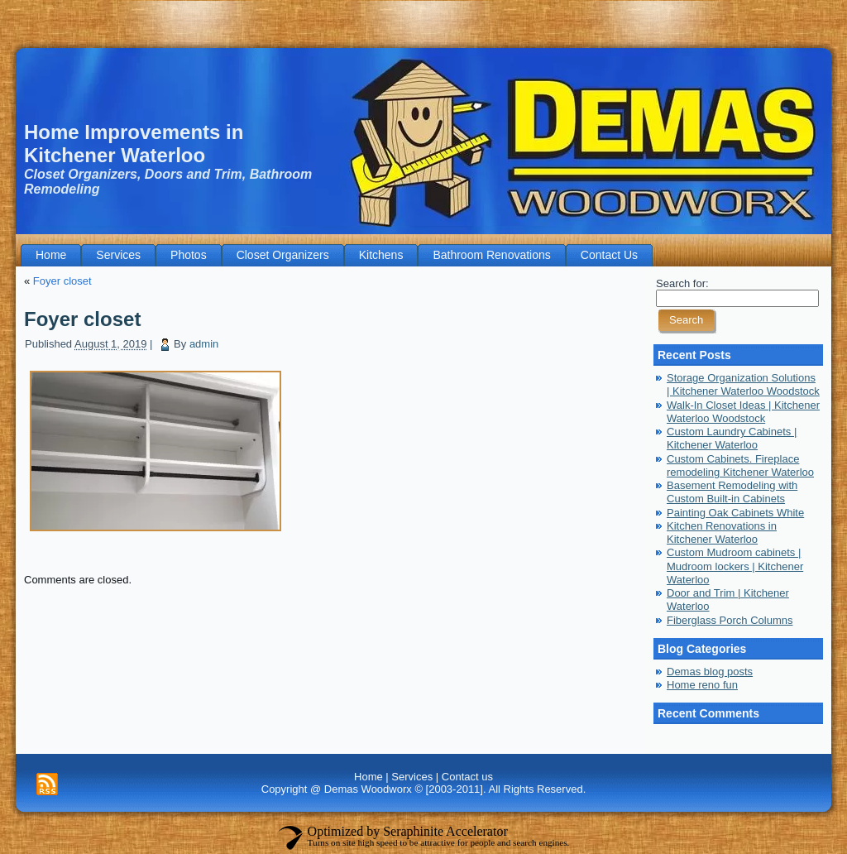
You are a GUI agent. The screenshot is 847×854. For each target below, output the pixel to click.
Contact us (467, 776)
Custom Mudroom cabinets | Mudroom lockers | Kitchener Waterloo (735, 566)
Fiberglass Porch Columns (729, 620)
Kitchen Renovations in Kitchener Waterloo (722, 532)
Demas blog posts (710, 671)
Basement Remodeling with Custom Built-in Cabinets (732, 492)
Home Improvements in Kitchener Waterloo (133, 143)
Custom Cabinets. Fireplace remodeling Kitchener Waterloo (740, 465)
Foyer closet (62, 281)
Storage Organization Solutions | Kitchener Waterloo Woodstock (743, 384)
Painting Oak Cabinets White (735, 512)
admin (203, 344)
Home (368, 776)
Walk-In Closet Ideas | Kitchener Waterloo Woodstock (743, 412)
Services (412, 776)
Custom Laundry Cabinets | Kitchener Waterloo (732, 438)
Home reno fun (702, 685)
